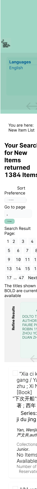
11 (27, 259)
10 (18, 259)
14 (18, 268)
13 (9, 268)
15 (27, 268)
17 (9, 277)
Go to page (14, 206)
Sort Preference (14, 190)
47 (21, 277)
